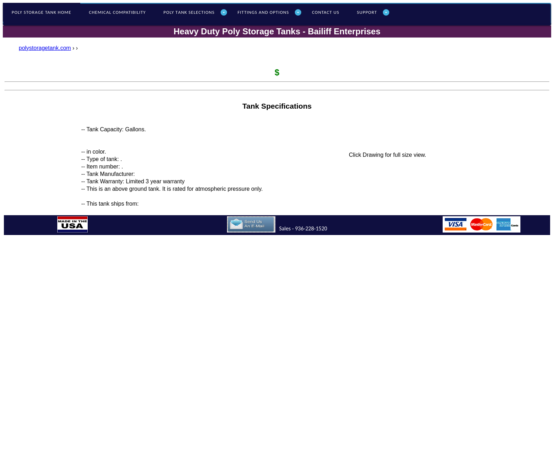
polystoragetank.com (45, 48)
